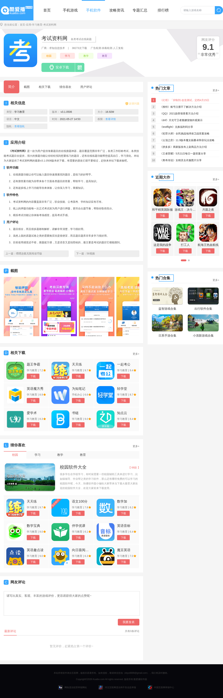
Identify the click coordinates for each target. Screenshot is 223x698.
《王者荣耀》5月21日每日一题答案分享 (183, 153)
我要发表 (129, 622)
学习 (67, 55)
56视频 (91, 253)
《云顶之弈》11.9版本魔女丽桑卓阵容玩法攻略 (187, 140)
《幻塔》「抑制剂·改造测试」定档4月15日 (184, 100)
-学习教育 (37, 24)
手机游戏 (70, 10)
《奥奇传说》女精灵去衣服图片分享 (181, 160)
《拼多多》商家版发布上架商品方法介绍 (183, 146)
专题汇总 (139, 10)
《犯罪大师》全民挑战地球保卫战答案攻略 (184, 133)
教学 (86, 55)
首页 (47, 10)
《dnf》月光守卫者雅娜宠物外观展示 (181, 120)
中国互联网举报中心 (161, 687)
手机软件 (93, 10)
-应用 (28, 24)
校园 (48, 55)
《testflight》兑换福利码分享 (176, 126)
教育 (104, 55)
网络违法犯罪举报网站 (72, 687)
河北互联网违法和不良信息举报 (117, 687)
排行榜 (163, 10)
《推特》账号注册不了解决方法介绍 (181, 106)
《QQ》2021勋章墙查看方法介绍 (179, 113)
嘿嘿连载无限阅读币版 (29, 253)
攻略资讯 (116, 10)
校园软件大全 (73, 467)
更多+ (136, 353)
